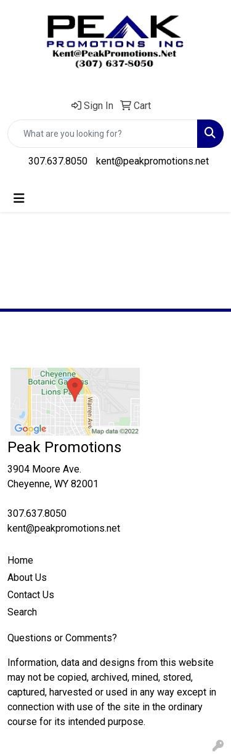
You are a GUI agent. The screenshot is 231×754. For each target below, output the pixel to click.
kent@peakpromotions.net (152, 161)
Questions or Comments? (62, 638)
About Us (27, 577)
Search (22, 612)
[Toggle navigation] (19, 198)
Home (20, 560)
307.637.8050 (57, 161)
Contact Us (30, 595)
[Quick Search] (102, 134)
